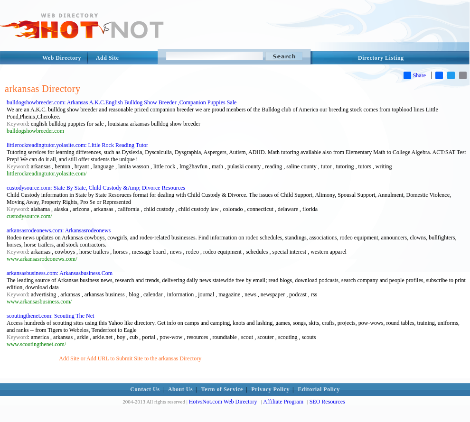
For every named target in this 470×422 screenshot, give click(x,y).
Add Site (107, 58)
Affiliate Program (283, 401)
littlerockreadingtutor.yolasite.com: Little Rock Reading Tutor (77, 145)
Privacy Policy (270, 389)
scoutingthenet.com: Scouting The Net (50, 315)
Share (415, 75)
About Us (180, 389)
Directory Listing (381, 58)
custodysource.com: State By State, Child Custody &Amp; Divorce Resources (96, 187)
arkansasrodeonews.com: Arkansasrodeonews (59, 230)
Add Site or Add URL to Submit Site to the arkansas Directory (130, 358)
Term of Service (222, 389)
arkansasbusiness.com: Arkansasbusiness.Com (60, 273)
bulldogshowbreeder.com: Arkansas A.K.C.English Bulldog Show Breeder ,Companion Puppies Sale (121, 102)
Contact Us (145, 389)
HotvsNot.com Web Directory (223, 401)
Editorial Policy (318, 389)
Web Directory (61, 58)
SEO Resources (327, 401)
